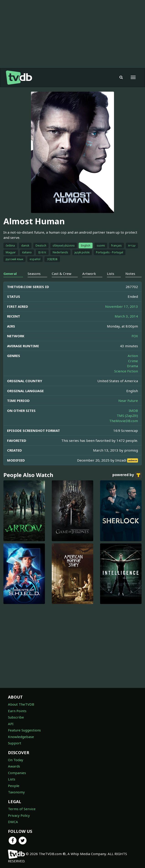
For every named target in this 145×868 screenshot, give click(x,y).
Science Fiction (126, 371)
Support (14, 743)
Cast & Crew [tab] (61, 273)
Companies (17, 772)
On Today (15, 760)
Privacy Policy (19, 815)
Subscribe (16, 717)
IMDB (133, 410)
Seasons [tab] (34, 273)
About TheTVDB (21, 704)
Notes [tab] (130, 273)
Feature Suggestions (24, 730)
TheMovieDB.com (123, 420)
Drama (132, 366)
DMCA (13, 821)
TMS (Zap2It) (127, 415)
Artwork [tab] (89, 273)
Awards (14, 766)
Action (133, 355)
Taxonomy (16, 792)
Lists (11, 779)
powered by (127, 475)
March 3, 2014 (126, 316)
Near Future (128, 400)
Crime (133, 361)
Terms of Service (22, 809)
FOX (135, 336)
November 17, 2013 (121, 306)
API (10, 723)
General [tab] (10, 273)
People (13, 785)
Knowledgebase (21, 736)
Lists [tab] (110, 273)
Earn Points (17, 711)
